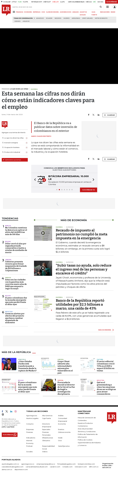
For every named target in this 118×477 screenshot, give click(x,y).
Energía (8, 277)
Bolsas (8, 241)
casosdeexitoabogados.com (12, 467)
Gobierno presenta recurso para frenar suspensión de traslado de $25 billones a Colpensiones (16, 266)
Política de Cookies (85, 440)
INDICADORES (105, 12)
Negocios (58, 18)
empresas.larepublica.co (46, 464)
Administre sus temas (12, 160)
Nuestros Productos (85, 423)
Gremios (17, 21)
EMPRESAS (36, 12)
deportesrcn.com (21, 469)
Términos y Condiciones (87, 431)
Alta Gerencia (47, 415)
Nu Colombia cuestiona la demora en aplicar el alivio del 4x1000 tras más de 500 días (16, 231)
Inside (60, 438)
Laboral (8, 259)
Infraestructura (47, 438)
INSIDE (113, 12)
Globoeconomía (64, 432)
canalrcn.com (55, 467)
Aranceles (40, 18)
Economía (62, 424)
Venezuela (22, 359)
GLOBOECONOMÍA (52, 12)
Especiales (46, 429)
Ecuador (49, 18)
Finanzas (29, 432)
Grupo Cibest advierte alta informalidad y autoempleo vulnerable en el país (65, 367)
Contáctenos (83, 426)
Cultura (100, 359)
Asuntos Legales (32, 418)
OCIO (43, 12)
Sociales (29, 452)
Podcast (29, 446)
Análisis (60, 415)
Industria (9, 311)
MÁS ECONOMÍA (104, 330)
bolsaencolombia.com (86, 464)
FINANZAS (19, 12)
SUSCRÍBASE (111, 2)
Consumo (30, 424)
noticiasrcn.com (81, 467)
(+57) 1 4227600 (8, 427)
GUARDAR (109, 115)
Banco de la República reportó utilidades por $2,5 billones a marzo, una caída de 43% (80, 304)
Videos (44, 452)
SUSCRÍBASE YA (88, 190)
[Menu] (14, 11)
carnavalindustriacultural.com (37, 467)
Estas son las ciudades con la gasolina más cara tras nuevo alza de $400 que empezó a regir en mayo (16, 284)
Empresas (30, 429)
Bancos (8, 225)
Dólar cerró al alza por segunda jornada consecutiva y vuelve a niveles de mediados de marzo (16, 248)
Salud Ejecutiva (63, 446)
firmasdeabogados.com (66, 464)
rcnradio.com (67, 467)
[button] (34, 180)
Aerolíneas (76, 18)
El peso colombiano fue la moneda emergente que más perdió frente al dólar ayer (16, 301)
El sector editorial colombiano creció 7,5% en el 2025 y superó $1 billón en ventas (106, 366)
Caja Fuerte (46, 418)
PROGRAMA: (15, 89)
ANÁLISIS (75, 12)
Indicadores (30, 438)
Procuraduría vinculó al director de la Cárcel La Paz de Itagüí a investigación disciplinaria (66, 388)
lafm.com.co (93, 467)
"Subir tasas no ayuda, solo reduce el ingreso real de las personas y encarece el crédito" (83, 269)
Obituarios (46, 440)
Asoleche (26, 21)
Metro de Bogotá (101, 18)
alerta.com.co (7, 469)
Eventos (61, 429)
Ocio (60, 440)
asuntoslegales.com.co (10, 464)
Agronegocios (31, 415)
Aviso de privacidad (85, 429)
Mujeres (66, 18)
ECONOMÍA (28, 12)
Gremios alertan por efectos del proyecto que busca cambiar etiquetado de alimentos (14, 318)
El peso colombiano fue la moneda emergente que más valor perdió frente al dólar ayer (27, 387)
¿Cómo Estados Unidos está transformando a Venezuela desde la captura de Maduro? (27, 366)
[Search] (100, 7)
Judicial (60, 380)
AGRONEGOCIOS (65, 12)
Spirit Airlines (87, 18)
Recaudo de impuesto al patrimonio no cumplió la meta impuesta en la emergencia (81, 234)
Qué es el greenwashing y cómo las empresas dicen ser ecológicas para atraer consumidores (106, 388)
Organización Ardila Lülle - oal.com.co (107, 465)
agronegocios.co (27, 464)
